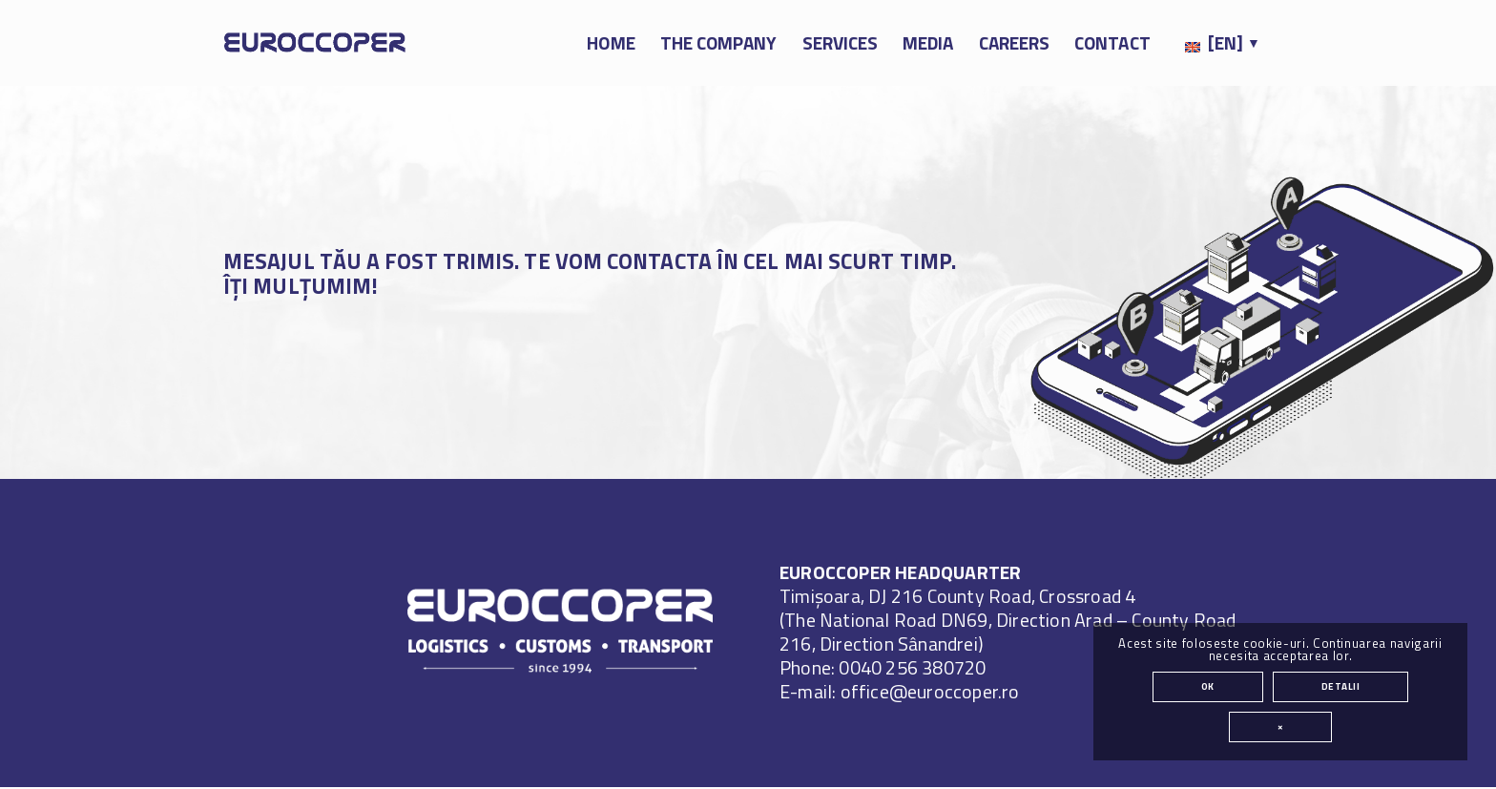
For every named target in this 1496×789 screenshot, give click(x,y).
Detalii (1341, 686)
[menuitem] (610, 43)
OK (1208, 686)
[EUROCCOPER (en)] (314, 43)
